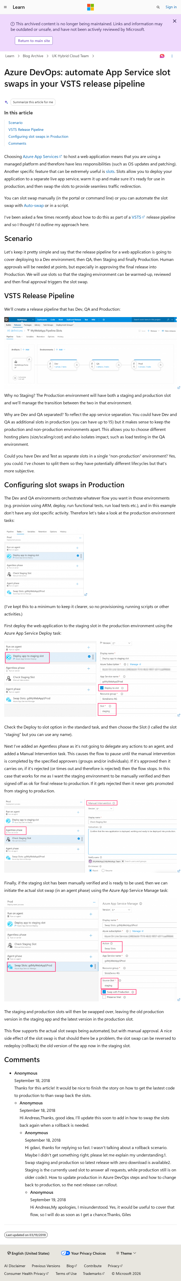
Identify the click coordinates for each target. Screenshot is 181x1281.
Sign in (171, 6)
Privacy (114, 1265)
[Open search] (158, 7)
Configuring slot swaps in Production (38, 136)
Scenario (15, 122)
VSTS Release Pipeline (25, 129)
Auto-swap (34, 205)
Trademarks (92, 1273)
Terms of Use (66, 1273)
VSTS (136, 217)
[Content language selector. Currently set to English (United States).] (28, 1253)
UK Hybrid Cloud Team (70, 55)
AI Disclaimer (14, 1265)
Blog (70, 1265)
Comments (17, 143)
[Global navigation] (5, 7)
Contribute (92, 1265)
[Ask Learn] (162, 56)
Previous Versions (46, 1265)
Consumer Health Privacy (24, 1273)
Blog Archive (33, 55)
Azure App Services (40, 156)
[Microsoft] (90, 7)
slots (110, 171)
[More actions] (172, 56)
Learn (9, 55)
